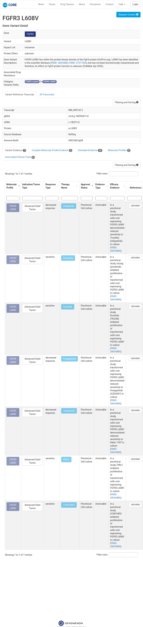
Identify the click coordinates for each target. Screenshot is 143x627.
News (41, 4)
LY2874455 (69, 505)
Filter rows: (102, 173)
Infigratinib (68, 206)
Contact (110, 4)
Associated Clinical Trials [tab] (20, 157)
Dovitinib (67, 306)
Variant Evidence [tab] (15, 150)
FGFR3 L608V (13, 208)
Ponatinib (68, 258)
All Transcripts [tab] (47, 94)
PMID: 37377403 (77, 63)
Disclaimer (95, 4)
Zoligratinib (69, 410)
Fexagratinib (69, 358)
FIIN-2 (66, 459)
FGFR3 (30, 34)
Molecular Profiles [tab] (119, 150)
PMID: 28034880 (59, 63)
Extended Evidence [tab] (90, 150)
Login (135, 4)
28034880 (135, 206)
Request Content (128, 14)
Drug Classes (67, 4)
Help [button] (122, 4)
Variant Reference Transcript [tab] (19, 94)
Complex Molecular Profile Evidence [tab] (52, 150)
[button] (18, 186)
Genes (52, 4)
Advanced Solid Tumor (32, 208)
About (82, 4)
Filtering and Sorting (126, 102)
